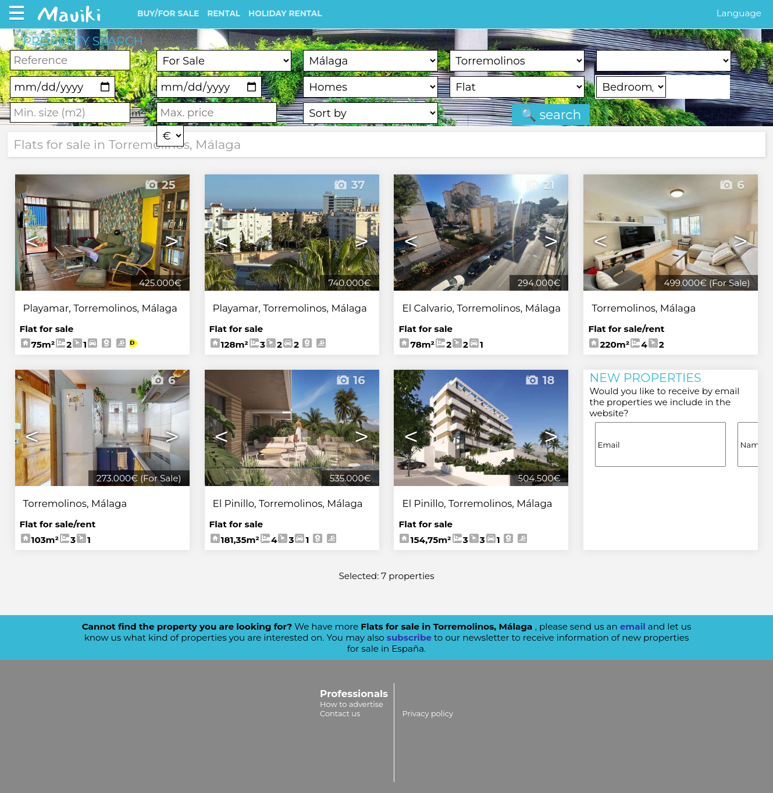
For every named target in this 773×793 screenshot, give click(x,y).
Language (739, 13)
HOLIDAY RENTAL (285, 13)
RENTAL (223, 13)
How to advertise (351, 704)
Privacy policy (427, 713)
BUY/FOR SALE (168, 13)
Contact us (340, 713)
